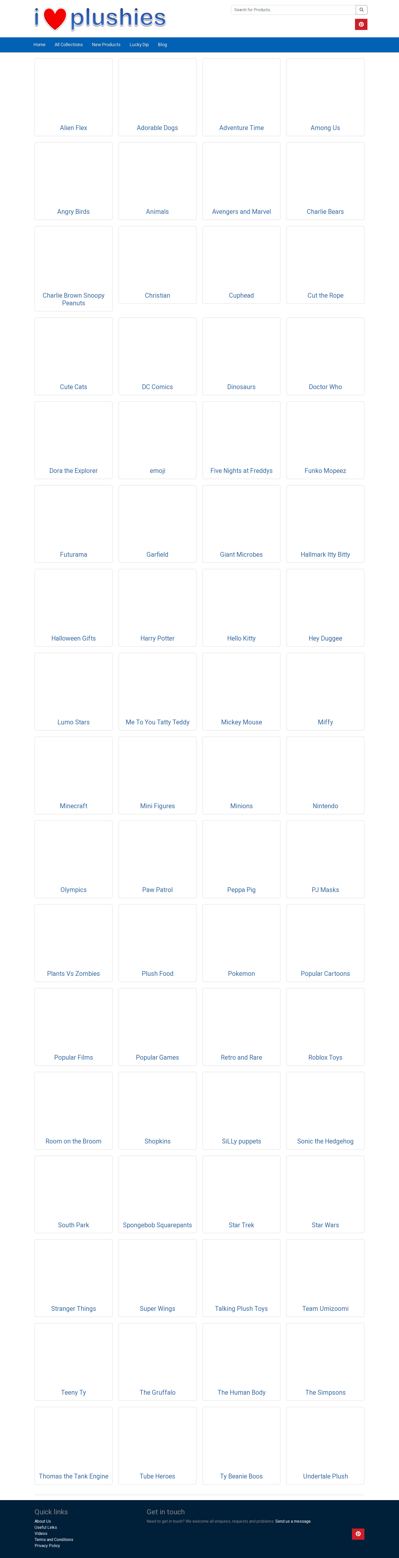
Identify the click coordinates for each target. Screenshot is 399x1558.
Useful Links (46, 1527)
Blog (162, 44)
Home (40, 44)
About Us (43, 1521)
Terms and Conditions (54, 1539)
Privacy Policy (47, 1545)
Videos (41, 1533)
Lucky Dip (139, 44)
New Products (106, 44)
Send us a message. (293, 1521)
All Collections (69, 44)
